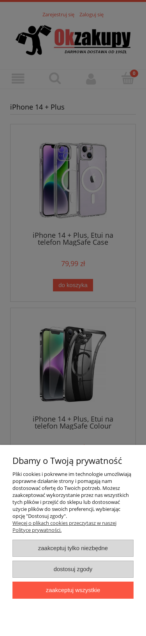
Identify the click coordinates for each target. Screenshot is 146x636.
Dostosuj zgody (73, 569)
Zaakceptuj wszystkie (73, 590)
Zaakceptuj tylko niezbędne (73, 548)
